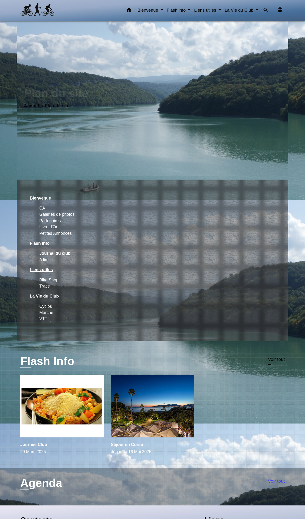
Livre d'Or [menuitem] (48, 227)
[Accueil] (50, 11)
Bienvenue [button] (148, 10)
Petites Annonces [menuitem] (55, 233)
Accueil (32, 105)
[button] (129, 10)
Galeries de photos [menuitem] (57, 214)
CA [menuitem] (42, 208)
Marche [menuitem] (46, 312)
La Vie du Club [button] (239, 10)
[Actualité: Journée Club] (62, 417)
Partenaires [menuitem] (50, 220)
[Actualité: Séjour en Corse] (152, 417)
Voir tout (276, 359)
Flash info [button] (177, 10)
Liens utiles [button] (205, 10)
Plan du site (57, 105)
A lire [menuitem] (44, 259)
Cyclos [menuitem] (45, 306)
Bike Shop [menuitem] (48, 280)
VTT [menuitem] (43, 318)
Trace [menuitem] (44, 286)
